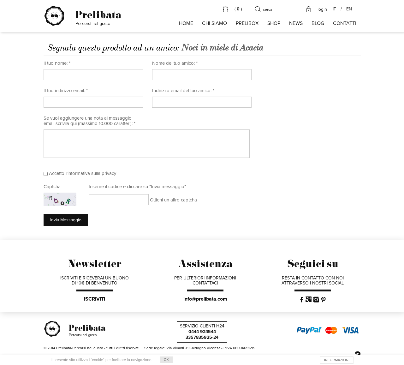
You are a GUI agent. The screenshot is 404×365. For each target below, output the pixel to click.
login (322, 9)
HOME (186, 23)
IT (334, 9)
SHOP (273, 23)
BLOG (318, 23)
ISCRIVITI (94, 299)
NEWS (296, 23)
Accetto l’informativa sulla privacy (82, 173)
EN (349, 9)
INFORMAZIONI (336, 360)
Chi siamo (214, 23)
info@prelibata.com (205, 299)
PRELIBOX (247, 23)
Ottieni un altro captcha (173, 200)
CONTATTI (344, 23)
